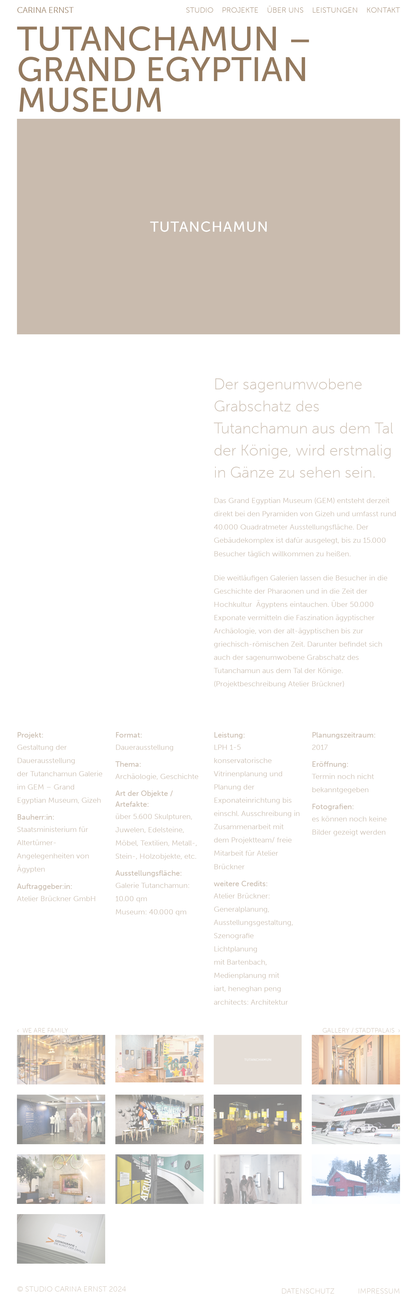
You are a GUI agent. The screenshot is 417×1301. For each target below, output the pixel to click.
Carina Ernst (45, 10)
